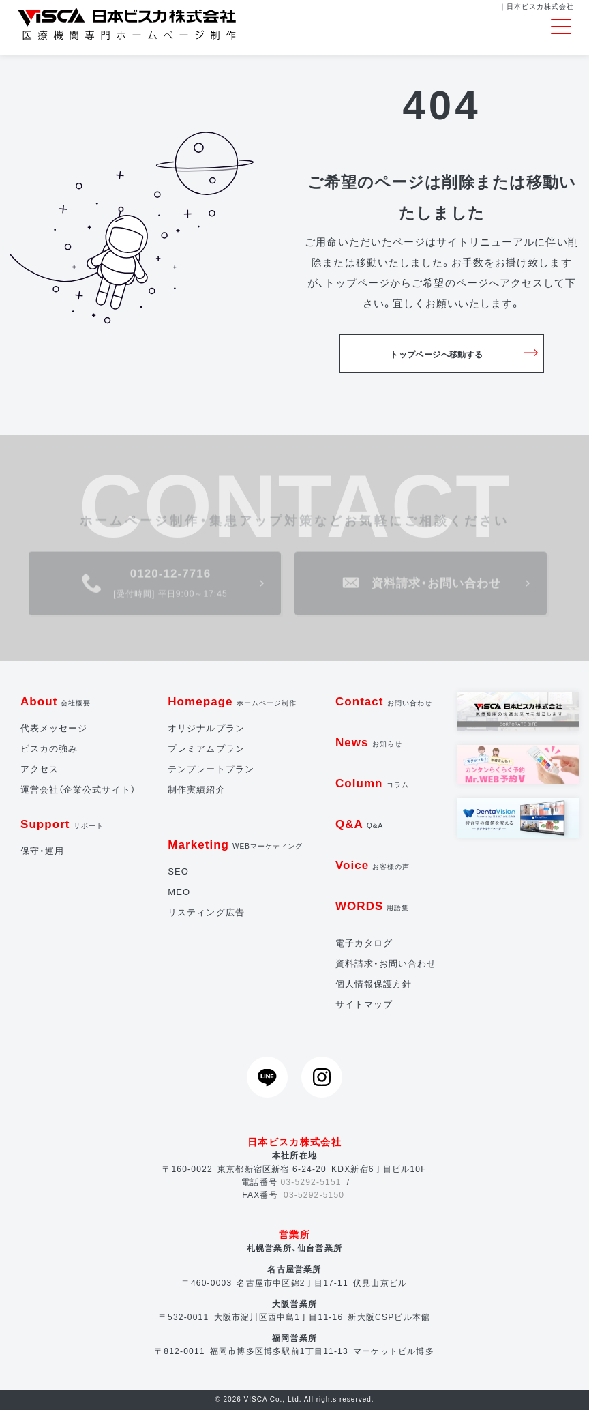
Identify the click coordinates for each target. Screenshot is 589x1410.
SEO (178, 871)
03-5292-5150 (314, 1195)
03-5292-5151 (311, 1182)
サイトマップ (364, 1004)
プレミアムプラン (206, 749)
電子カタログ (364, 943)
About (55, 701)
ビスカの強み (49, 749)
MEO (179, 892)
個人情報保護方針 (373, 984)
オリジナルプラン (206, 728)
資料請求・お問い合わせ (386, 963)
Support (62, 824)
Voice (372, 865)
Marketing (235, 844)
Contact (383, 701)
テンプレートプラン (211, 769)
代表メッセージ (53, 728)
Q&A (359, 824)
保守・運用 (42, 851)
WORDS (372, 906)
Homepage (232, 701)
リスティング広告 (206, 912)
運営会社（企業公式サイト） (78, 789)
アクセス (39, 769)
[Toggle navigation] (561, 27)
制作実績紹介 (196, 789)
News (368, 742)
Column (372, 783)
